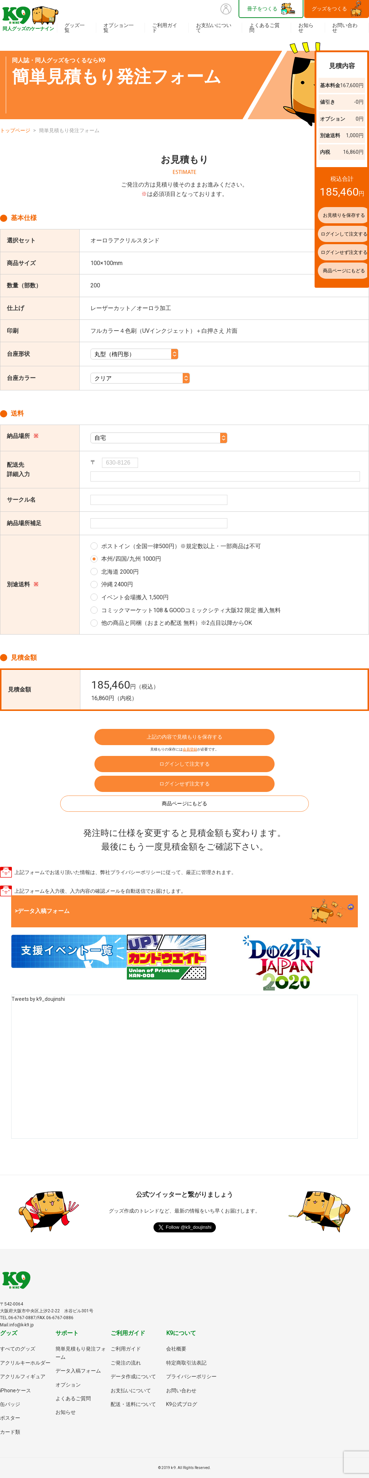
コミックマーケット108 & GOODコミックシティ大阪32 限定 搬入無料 (191, 610)
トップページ (15, 130)
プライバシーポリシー (191, 1376)
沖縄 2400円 (117, 584)
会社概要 (176, 1349)
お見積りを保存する (328, 215)
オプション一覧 (118, 27)
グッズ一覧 (75, 27)
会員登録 (190, 749)
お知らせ (306, 27)
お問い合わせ (344, 27)
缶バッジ (10, 1404)
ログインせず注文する (184, 784)
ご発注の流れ (126, 1363)
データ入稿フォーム (78, 1371)
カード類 (10, 1432)
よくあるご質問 (264, 27)
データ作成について (133, 1376)
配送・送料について (133, 1404)
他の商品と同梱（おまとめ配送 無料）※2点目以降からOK (176, 622)
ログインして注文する (184, 764)
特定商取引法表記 (186, 1363)
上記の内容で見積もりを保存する (184, 737)
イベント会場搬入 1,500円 (135, 597)
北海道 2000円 (120, 571)
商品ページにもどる (184, 803)
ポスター (10, 1418)
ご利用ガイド (164, 27)
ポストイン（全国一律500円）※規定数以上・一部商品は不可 (181, 546)
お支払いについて (213, 27)
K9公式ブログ (181, 1404)
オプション (68, 1385)
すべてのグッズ (17, 1349)
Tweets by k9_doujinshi (38, 999)
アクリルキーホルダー (25, 1363)
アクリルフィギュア (22, 1376)
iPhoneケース (15, 1390)
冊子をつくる (262, 9)
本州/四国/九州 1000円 (131, 558)
